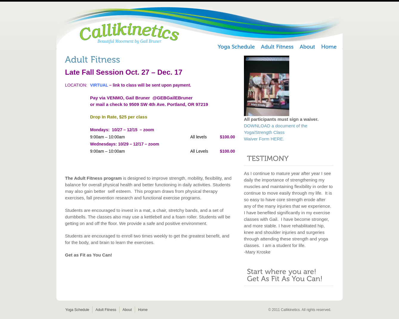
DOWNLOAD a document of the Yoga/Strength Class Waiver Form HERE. (275, 132)
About (127, 310)
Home (143, 310)
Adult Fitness (105, 310)
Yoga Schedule (77, 310)
